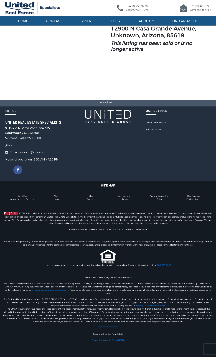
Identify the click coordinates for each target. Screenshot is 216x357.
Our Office (22, 196)
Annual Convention (159, 196)
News (56, 196)
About (145, 21)
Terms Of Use (118, 340)
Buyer (85, 21)
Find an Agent (185, 21)
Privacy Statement (101, 340)
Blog (91, 196)
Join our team (153, 129)
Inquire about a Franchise (22, 199)
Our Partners (193, 196)
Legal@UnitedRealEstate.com (151, 305)
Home (23, 21)
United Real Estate (156, 122)
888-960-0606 (164, 265)
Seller (115, 21)
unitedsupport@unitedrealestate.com (50, 290)
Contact (54, 21)
